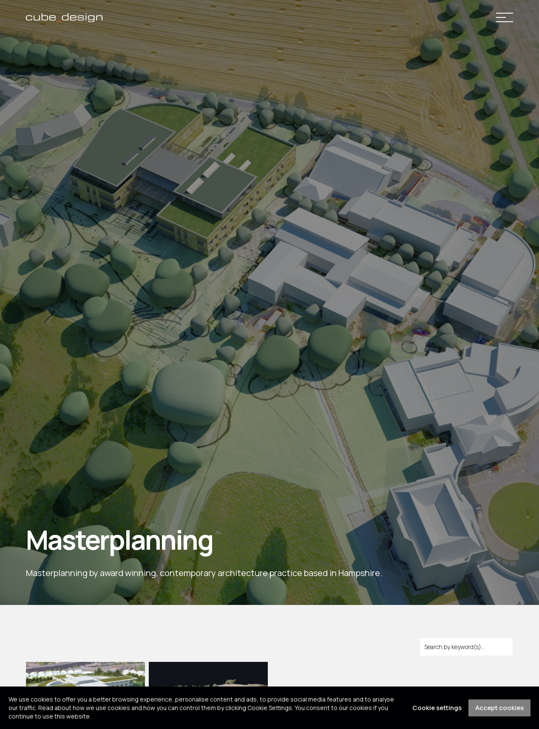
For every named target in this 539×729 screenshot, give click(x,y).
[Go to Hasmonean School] (87, 666)
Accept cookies (499, 710)
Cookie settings (437, 710)
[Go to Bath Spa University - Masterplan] (210, 666)
